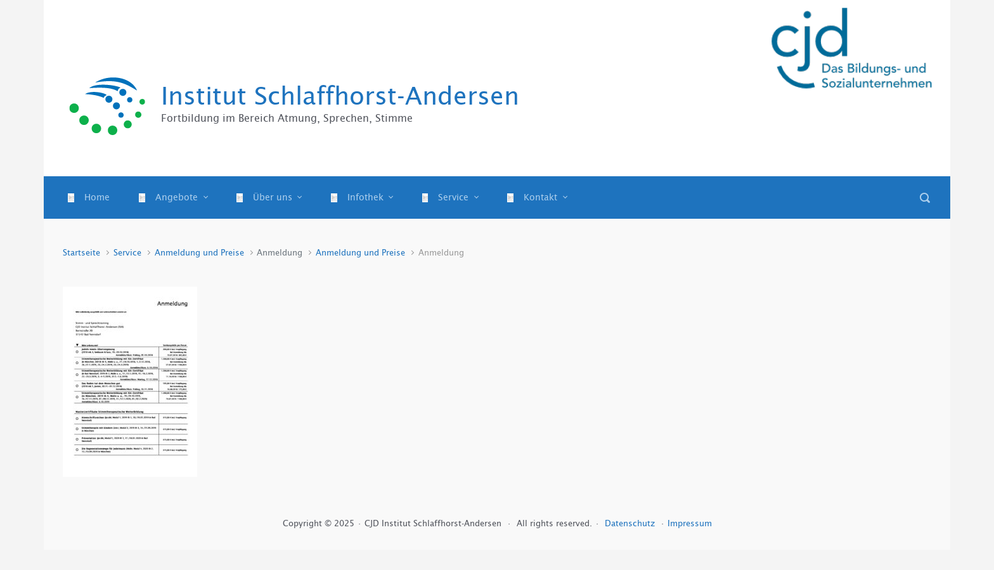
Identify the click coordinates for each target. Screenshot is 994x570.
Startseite (81, 252)
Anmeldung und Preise (199, 252)
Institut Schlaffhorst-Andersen (340, 96)
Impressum (690, 523)
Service (127, 252)
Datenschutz (631, 523)
